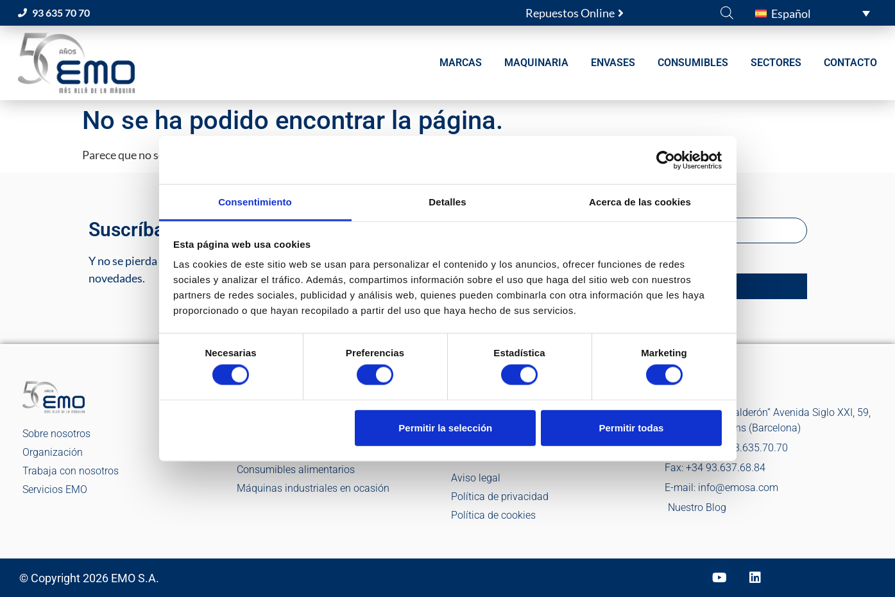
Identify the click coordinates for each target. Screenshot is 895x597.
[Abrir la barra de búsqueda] (726, 12)
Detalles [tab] (447, 201)
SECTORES (776, 62)
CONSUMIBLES (693, 62)
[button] (812, 13)
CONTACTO (850, 62)
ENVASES (613, 62)
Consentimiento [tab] (255, 201)
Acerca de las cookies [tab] (640, 201)
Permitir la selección (445, 427)
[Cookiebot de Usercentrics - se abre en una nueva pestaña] (665, 159)
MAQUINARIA (536, 62)
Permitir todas (631, 427)
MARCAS (460, 62)
